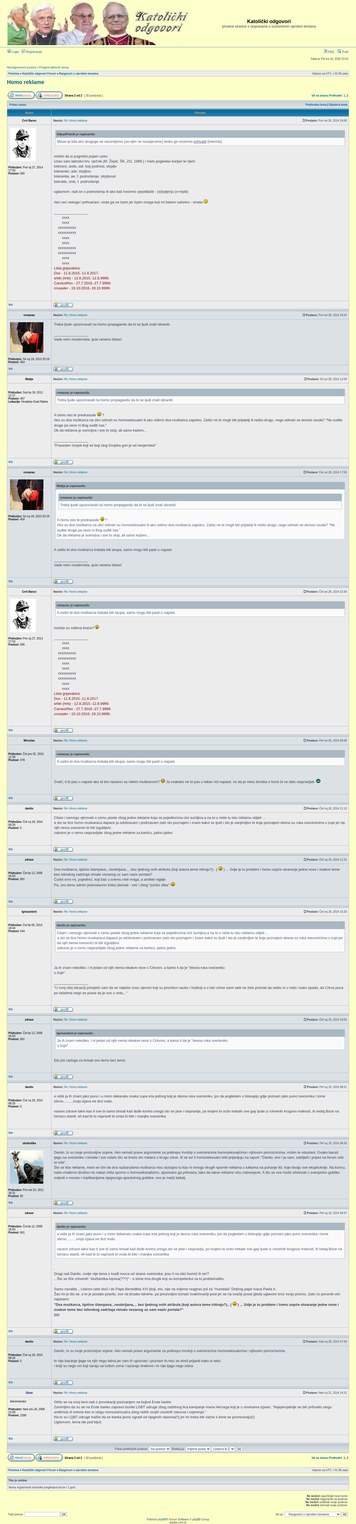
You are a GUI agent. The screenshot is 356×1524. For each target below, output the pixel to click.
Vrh (10, 304)
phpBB (162, 1519)
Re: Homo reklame (75, 120)
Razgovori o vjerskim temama (78, 73)
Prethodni (335, 95)
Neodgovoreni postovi (21, 67)
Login (13, 51)
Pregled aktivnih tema (53, 67)
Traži (343, 51)
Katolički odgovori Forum (39, 73)
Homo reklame (25, 82)
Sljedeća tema (338, 104)
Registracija (32, 51)
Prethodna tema (316, 104)
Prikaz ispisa (17, 104)
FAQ (329, 51)
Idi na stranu (320, 95)
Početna (13, 73)
